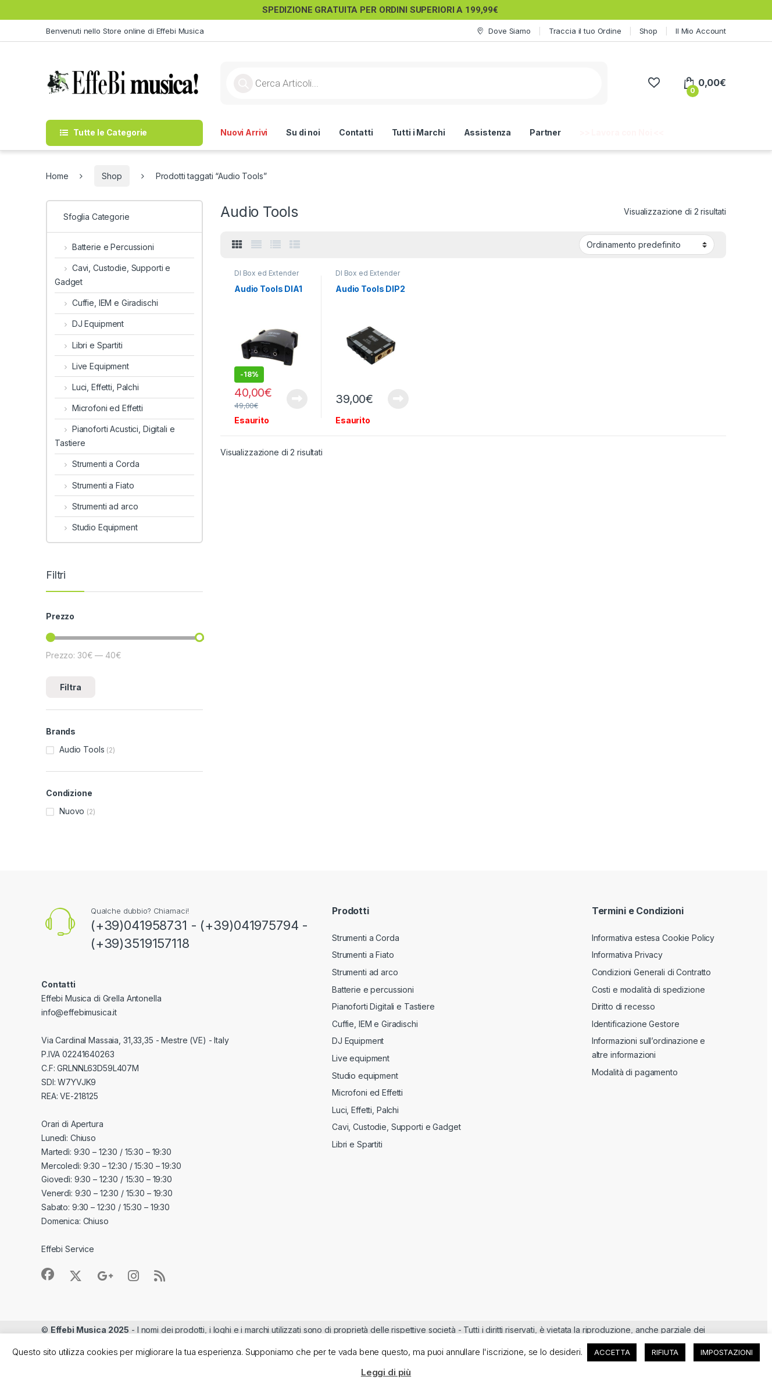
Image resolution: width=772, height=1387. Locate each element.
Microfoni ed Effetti (99, 408)
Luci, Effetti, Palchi (97, 387)
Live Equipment (92, 366)
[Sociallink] (47, 1274)
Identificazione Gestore (636, 1024)
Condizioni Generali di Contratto (652, 972)
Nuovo (71, 811)
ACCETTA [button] (612, 1352)
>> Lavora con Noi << (622, 132)
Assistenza (488, 132)
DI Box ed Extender (266, 273)
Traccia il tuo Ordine (585, 30)
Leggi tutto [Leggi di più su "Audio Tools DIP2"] (398, 399)
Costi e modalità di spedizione (648, 989)
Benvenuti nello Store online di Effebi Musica (125, 30)
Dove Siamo (503, 31)
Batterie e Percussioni (104, 247)
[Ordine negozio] (646, 244)
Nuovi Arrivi (243, 132)
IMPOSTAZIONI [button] (726, 1352)
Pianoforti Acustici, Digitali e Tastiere (115, 436)
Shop (648, 30)
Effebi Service (67, 1249)
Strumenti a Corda (97, 464)
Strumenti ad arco (96, 506)
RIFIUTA (665, 1352)
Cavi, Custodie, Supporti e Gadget (112, 275)
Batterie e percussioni (373, 989)
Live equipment (360, 1058)
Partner (545, 132)
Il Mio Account (701, 30)
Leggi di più (386, 1372)
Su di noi (303, 132)
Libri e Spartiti (89, 345)
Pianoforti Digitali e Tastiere (383, 1006)
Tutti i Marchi (418, 132)
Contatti (356, 132)
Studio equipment (365, 1076)
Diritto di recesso (623, 1006)
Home (57, 176)
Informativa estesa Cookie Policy (653, 938)
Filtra (70, 687)
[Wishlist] (653, 82)
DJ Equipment (89, 324)
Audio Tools (81, 749)
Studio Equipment (96, 527)
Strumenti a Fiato (94, 485)
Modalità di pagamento (635, 1072)
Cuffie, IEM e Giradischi (106, 303)
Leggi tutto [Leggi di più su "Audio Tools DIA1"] (297, 399)
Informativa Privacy (627, 955)
